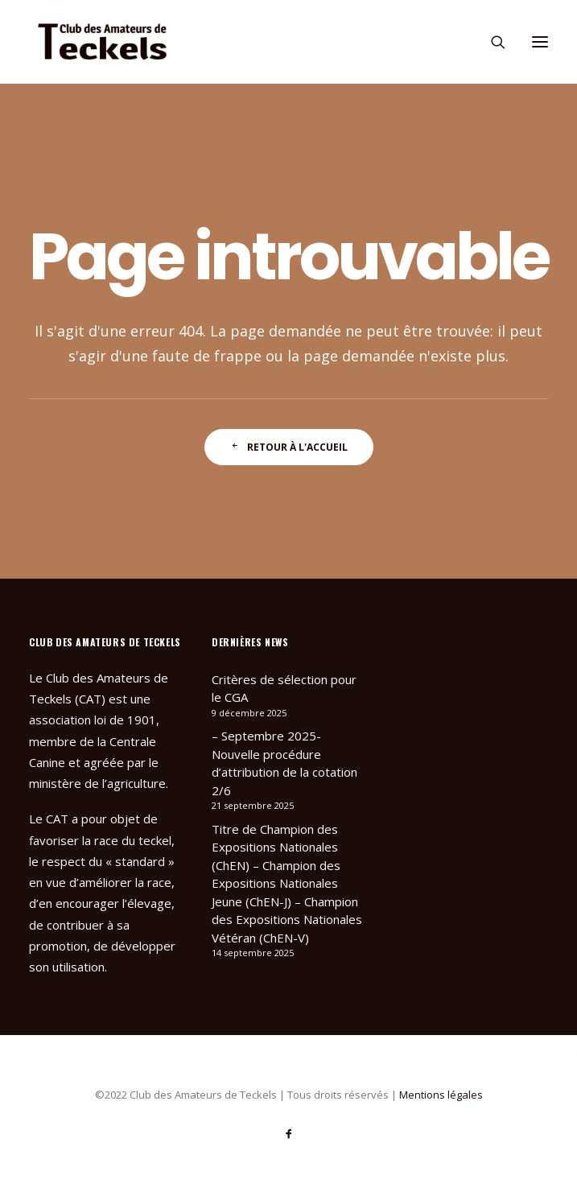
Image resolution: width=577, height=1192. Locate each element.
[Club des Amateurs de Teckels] (102, 42)
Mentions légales (441, 1094)
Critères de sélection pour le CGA (284, 688)
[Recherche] (490, 42)
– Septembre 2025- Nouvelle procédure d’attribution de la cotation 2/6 (284, 763)
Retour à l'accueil (289, 447)
